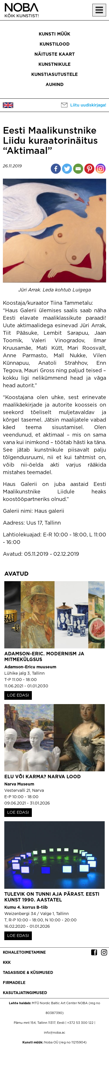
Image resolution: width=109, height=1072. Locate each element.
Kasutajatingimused (25, 993)
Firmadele (14, 983)
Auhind (55, 85)
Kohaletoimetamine (24, 952)
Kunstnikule (54, 64)
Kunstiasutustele (54, 74)
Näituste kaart (54, 54)
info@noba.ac (54, 1032)
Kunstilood (55, 44)
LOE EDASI (18, 695)
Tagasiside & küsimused (28, 972)
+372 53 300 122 (80, 1023)
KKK (7, 962)
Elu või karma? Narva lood (42, 777)
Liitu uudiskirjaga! (88, 105)
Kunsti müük (54, 34)
